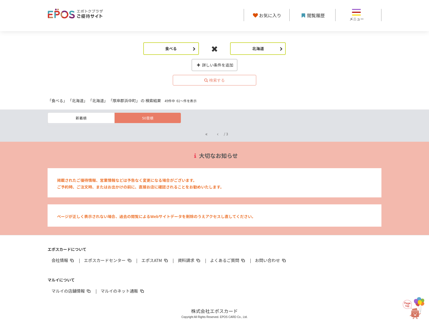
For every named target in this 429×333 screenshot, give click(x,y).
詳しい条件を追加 (214, 65)
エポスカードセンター (108, 260)
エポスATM (155, 260)
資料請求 (189, 260)
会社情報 (63, 260)
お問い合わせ (271, 260)
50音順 (147, 118)
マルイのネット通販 (122, 291)
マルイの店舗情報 (71, 291)
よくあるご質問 (228, 260)
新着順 (81, 118)
